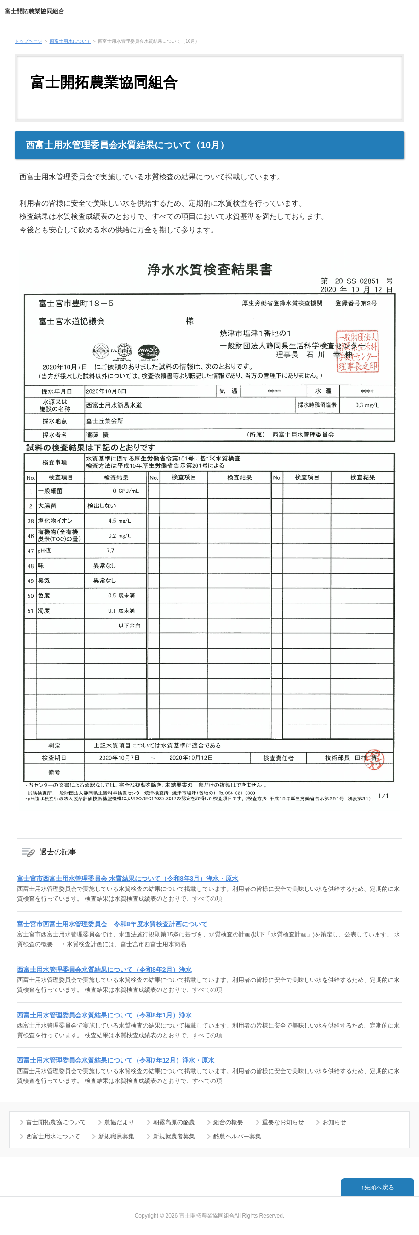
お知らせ (334, 1122)
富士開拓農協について (56, 1122)
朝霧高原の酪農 (174, 1122)
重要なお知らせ (283, 1122)
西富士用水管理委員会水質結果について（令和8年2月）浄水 (104, 969)
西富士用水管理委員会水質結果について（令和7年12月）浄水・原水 (115, 1060)
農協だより (119, 1122)
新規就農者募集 (174, 1136)
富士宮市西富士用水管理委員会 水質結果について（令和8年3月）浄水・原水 (127, 878)
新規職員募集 (116, 1136)
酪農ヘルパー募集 (237, 1136)
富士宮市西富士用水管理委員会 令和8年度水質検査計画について (112, 924)
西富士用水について (70, 41)
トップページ (28, 41)
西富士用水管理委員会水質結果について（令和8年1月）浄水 (104, 1015)
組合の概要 (228, 1122)
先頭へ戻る (379, 1187)
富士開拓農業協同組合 (34, 11)
